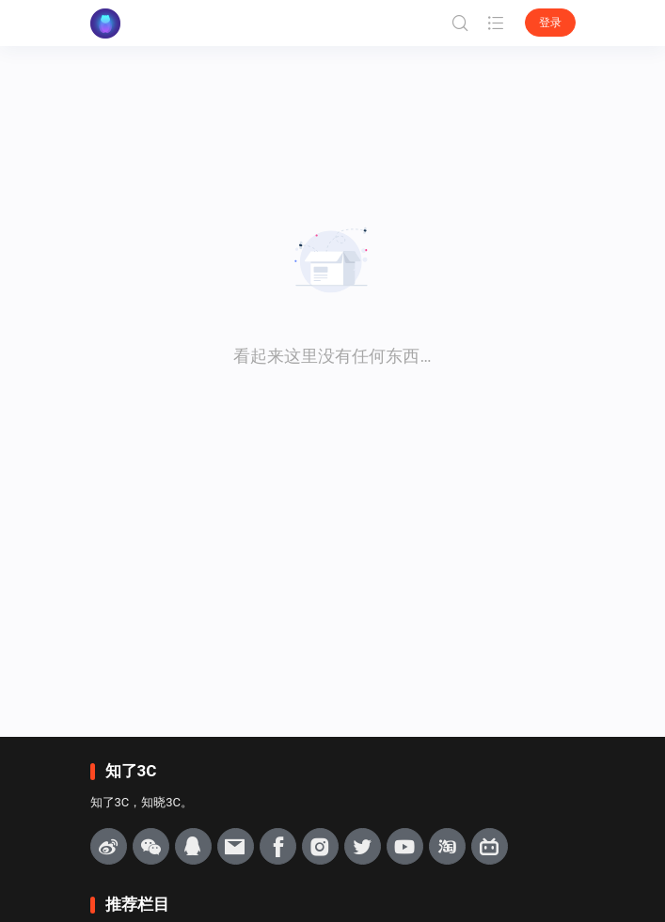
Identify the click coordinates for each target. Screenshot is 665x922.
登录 (550, 22)
